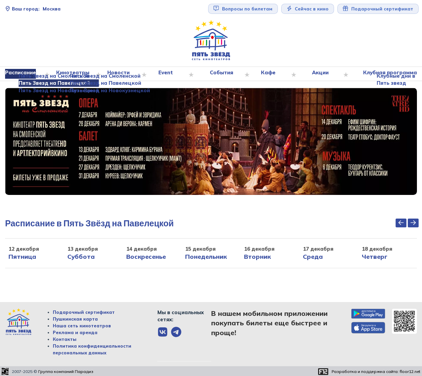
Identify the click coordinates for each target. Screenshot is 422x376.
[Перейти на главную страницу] (211, 40)
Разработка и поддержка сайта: (376, 371)
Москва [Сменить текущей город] (33, 8)
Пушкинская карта (75, 319)
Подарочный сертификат (378, 8)
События (222, 74)
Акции (321, 74)
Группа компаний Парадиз (65, 371)
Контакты (64, 339)
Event (168, 74)
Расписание (23, 74)
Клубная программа (388, 74)
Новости (121, 74)
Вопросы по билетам (243, 8)
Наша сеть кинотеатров (82, 325)
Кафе (269, 74)
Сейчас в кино (308, 8)
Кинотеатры (75, 74)
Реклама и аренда (75, 332)
